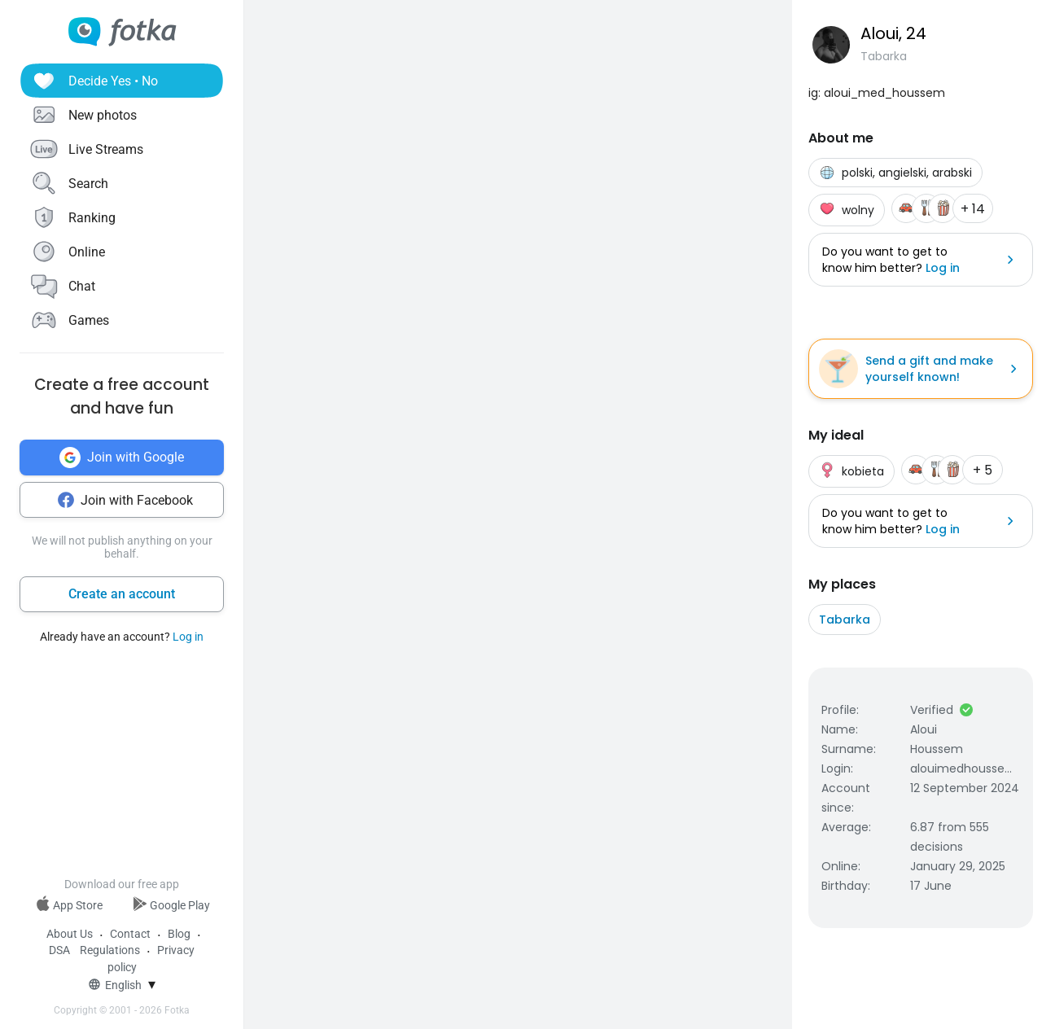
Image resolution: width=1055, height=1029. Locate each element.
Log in (188, 636)
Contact (130, 933)
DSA (59, 950)
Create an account (121, 594)
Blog (179, 933)
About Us (69, 933)
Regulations (110, 950)
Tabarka (844, 619)
